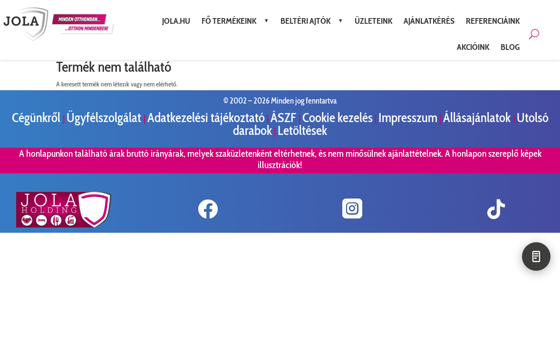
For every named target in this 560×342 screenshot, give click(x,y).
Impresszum (407, 117)
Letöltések (302, 130)
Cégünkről (37, 117)
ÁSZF (284, 117)
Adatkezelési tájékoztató (206, 117)
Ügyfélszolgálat (105, 117)
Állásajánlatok (478, 117)
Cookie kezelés (337, 117)
